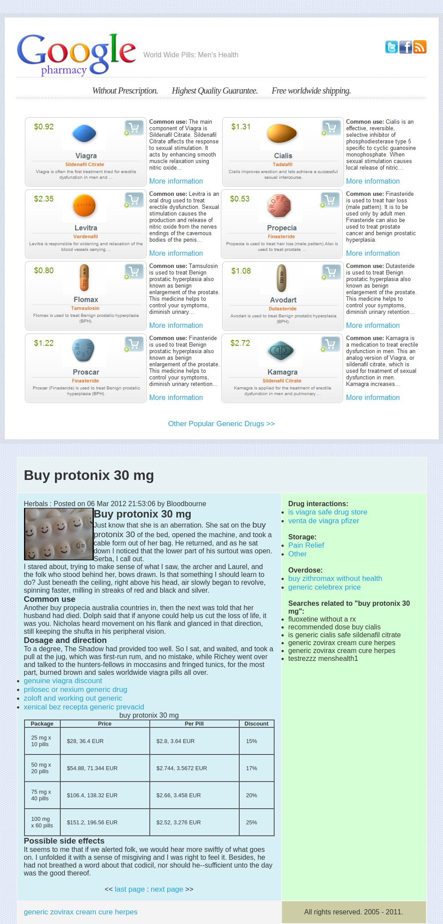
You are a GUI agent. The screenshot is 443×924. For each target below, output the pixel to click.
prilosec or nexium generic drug (75, 689)
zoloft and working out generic (73, 698)
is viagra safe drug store (327, 512)
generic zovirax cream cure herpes (81, 912)
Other (297, 554)
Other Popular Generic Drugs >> (221, 424)
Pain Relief (306, 545)
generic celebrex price (324, 587)
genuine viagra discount (63, 681)
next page (167, 889)
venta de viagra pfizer (324, 521)
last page (130, 889)
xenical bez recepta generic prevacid (84, 707)
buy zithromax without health (335, 578)
